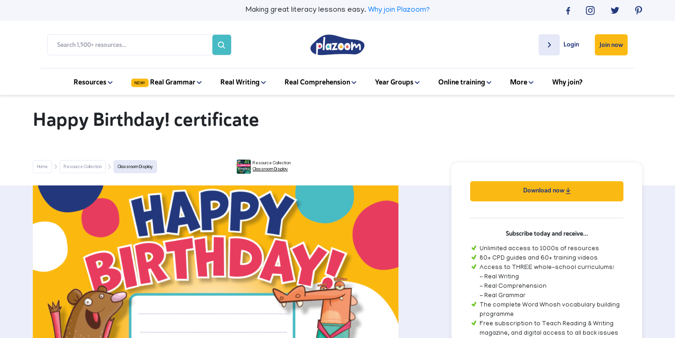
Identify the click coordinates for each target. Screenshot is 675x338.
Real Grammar (166, 82)
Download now (546, 190)
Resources (93, 82)
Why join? (567, 82)
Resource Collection (83, 167)
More (521, 82)
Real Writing (243, 82)
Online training (464, 82)
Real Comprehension (320, 82)
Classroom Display (135, 167)
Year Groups (397, 82)
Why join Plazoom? (399, 10)
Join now (611, 45)
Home (42, 167)
